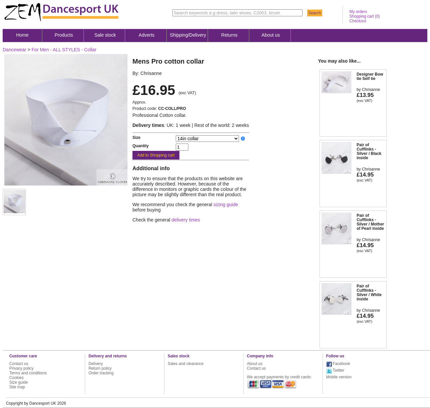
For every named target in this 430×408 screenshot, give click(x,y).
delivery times (186, 219)
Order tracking (101, 373)
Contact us (18, 363)
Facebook (341, 363)
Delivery (96, 363)
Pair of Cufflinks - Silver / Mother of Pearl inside (370, 222)
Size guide (18, 382)
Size (136, 137)
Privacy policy (21, 368)
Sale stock (105, 35)
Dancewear (14, 49)
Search (314, 13)
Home (22, 35)
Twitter (338, 370)
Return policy (100, 368)
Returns (229, 35)
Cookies (16, 377)
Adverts (146, 35)
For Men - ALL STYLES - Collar (64, 49)
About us (271, 35)
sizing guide (225, 204)
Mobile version (339, 377)
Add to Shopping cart (155, 155)
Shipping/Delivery (188, 35)
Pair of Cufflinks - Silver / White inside (368, 293)
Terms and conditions (28, 373)
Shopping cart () (364, 16)
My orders (358, 11)
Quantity (140, 146)
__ (243, 138)
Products (64, 35)
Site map (17, 387)
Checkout (357, 21)
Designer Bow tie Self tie (369, 76)
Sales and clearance (186, 363)
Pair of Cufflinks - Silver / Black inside (368, 152)
